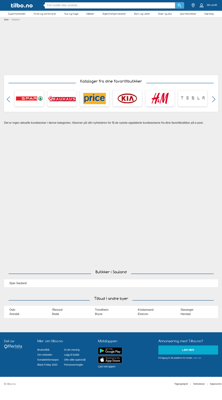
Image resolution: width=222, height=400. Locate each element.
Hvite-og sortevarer (45, 13)
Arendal (14, 314)
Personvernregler (73, 364)
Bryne (99, 314)
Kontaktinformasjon (48, 359)
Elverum (143, 314)
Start (6, 19)
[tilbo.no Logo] (22, 5)
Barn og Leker (142, 13)
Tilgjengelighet (181, 384)
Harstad (186, 314)
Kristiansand (146, 309)
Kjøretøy (209, 13)
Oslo (12, 309)
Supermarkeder (17, 13)
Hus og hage (71, 13)
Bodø (55, 314)
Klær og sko (165, 13)
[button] (8, 100)
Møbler (90, 13)
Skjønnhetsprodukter (114, 13)
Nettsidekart (199, 384)
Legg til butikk (71, 354)
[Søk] (179, 5)
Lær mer (188, 349)
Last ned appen (106, 366)
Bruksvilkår (43, 349)
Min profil (212, 5)
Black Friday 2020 (47, 364)
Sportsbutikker (188, 13)
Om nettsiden (44, 354)
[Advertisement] (111, 47)
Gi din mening (71, 349)
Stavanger (187, 309)
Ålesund (57, 309)
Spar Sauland (18, 283)
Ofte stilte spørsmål (75, 359)
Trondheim (102, 309)
